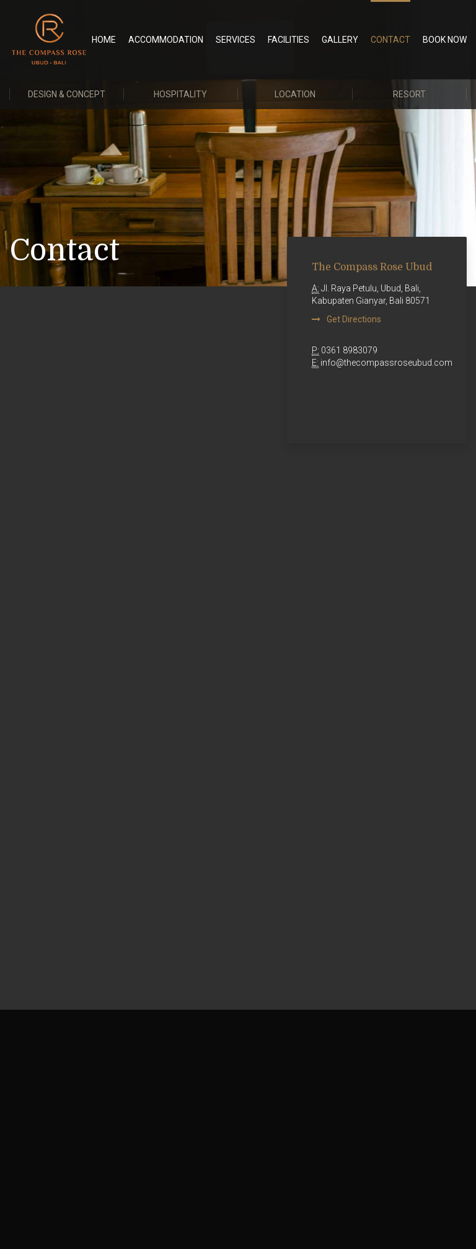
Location (295, 94)
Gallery (340, 40)
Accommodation (165, 40)
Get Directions (354, 319)
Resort (409, 94)
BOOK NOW (445, 40)
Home (104, 40)
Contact (390, 40)
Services (235, 40)
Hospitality (180, 94)
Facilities (288, 40)
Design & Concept (66, 94)
